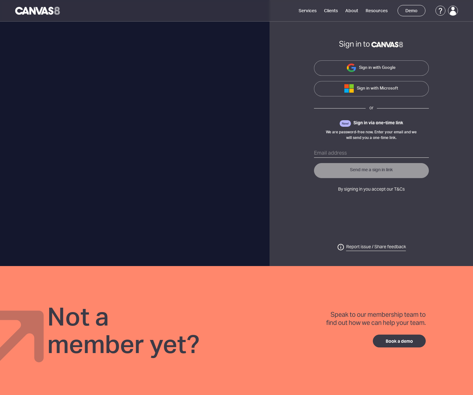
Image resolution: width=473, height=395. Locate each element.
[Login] (453, 11)
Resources (377, 11)
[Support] (440, 11)
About (351, 11)
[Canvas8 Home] (38, 10)
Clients (331, 11)
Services (307, 11)
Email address (330, 153)
